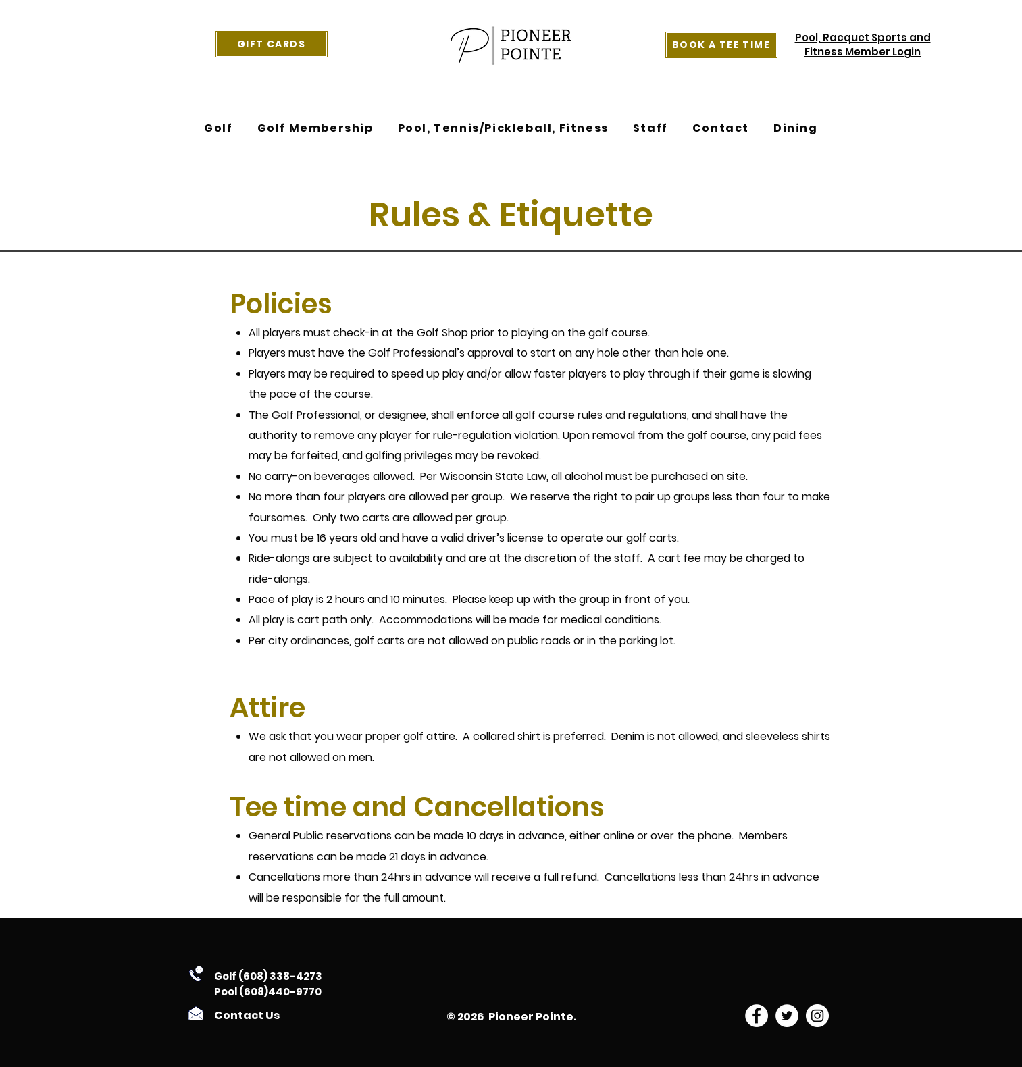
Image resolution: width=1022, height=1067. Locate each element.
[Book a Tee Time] (721, 45)
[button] (218, 128)
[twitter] (786, 1015)
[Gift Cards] (271, 44)
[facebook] (756, 1015)
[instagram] (817, 1015)
